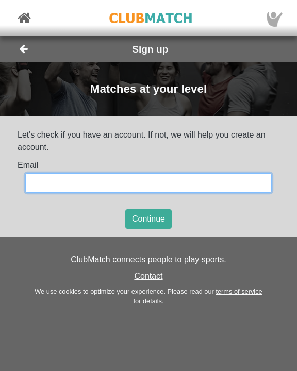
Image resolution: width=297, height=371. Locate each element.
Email (28, 165)
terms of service (239, 291)
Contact (148, 276)
